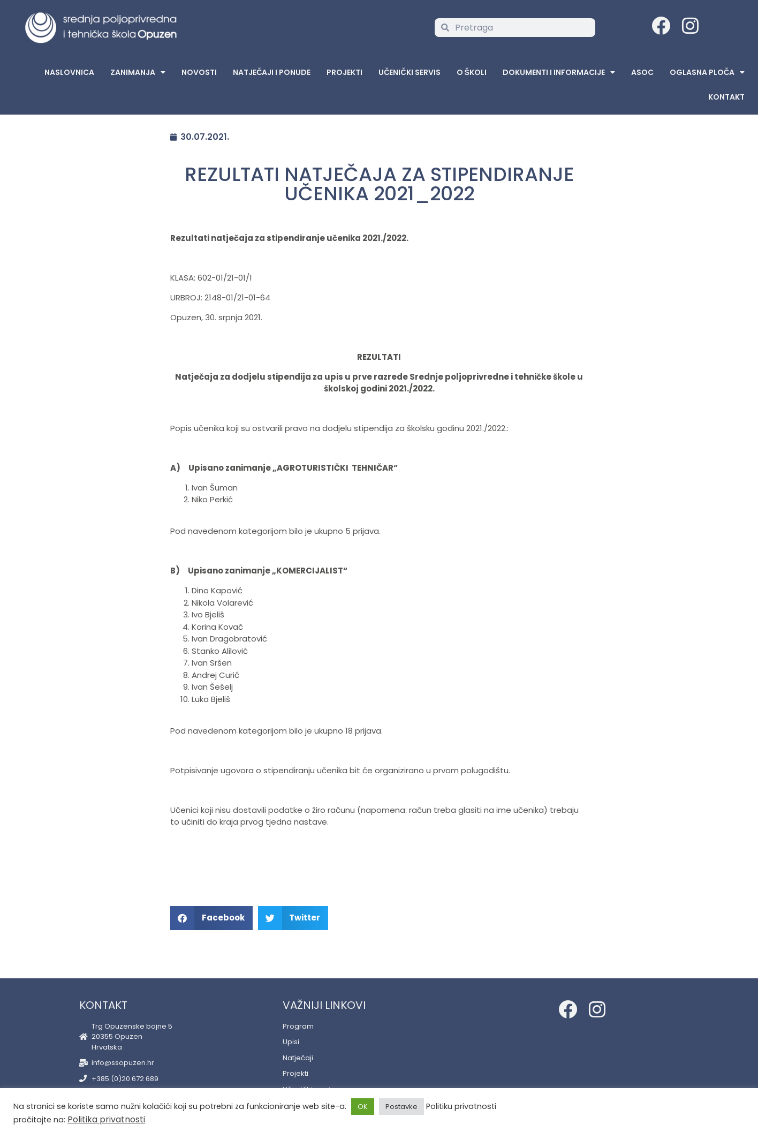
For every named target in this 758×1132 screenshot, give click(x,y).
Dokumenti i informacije (559, 72)
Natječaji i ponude (271, 72)
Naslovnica (69, 72)
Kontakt (726, 97)
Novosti (199, 72)
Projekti (344, 72)
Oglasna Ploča (707, 72)
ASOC (642, 72)
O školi (472, 72)
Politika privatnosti (106, 1119)
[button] (211, 918)
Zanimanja (137, 72)
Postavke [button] (401, 1106)
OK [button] (363, 1106)
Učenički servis (409, 72)
